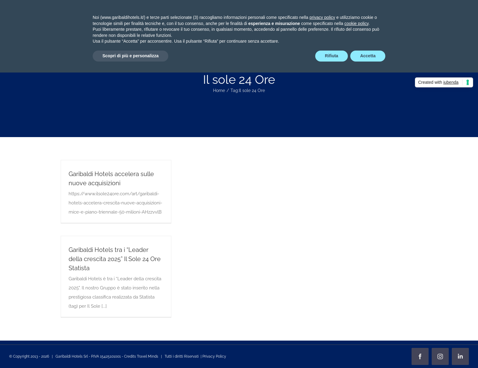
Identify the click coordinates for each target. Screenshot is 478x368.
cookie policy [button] (356, 23)
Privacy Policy (214, 356)
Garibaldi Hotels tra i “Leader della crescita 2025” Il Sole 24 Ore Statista (115, 259)
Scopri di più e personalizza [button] (130, 55)
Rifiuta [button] (331, 55)
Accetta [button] (368, 55)
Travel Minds (147, 356)
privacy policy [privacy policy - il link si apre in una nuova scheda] (322, 17)
